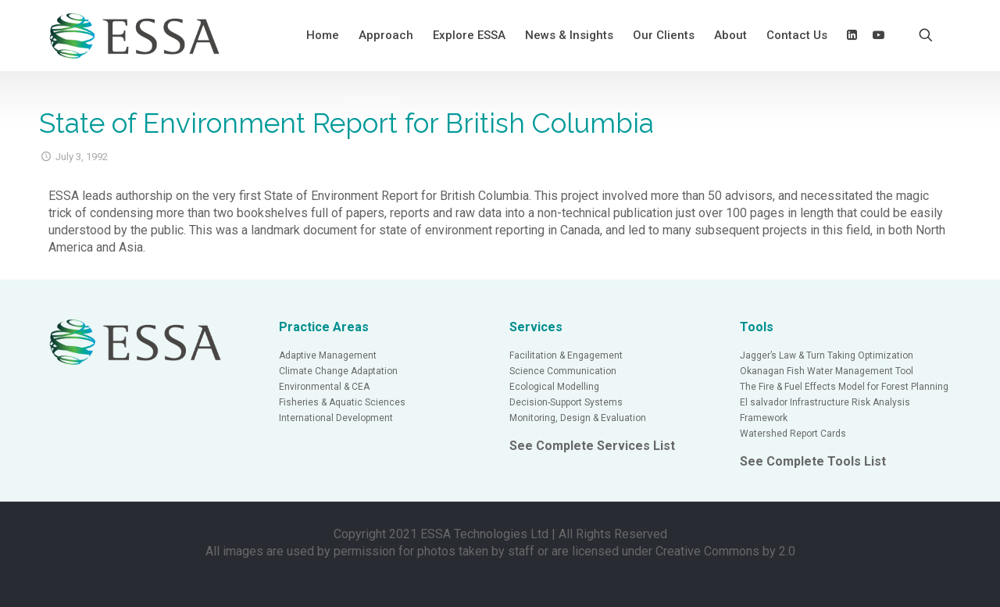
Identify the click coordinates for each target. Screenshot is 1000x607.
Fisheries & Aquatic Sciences (342, 402)
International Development (336, 417)
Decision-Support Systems (566, 402)
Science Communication (562, 371)
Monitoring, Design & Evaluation (577, 417)
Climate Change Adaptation (338, 371)
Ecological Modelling (554, 386)
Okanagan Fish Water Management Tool (826, 371)
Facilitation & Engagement (566, 355)
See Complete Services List (592, 445)
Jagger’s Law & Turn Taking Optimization (826, 355)
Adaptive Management (328, 355)
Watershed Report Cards (793, 433)
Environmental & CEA (324, 386)
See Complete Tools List (813, 461)
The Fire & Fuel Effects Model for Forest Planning (844, 386)
